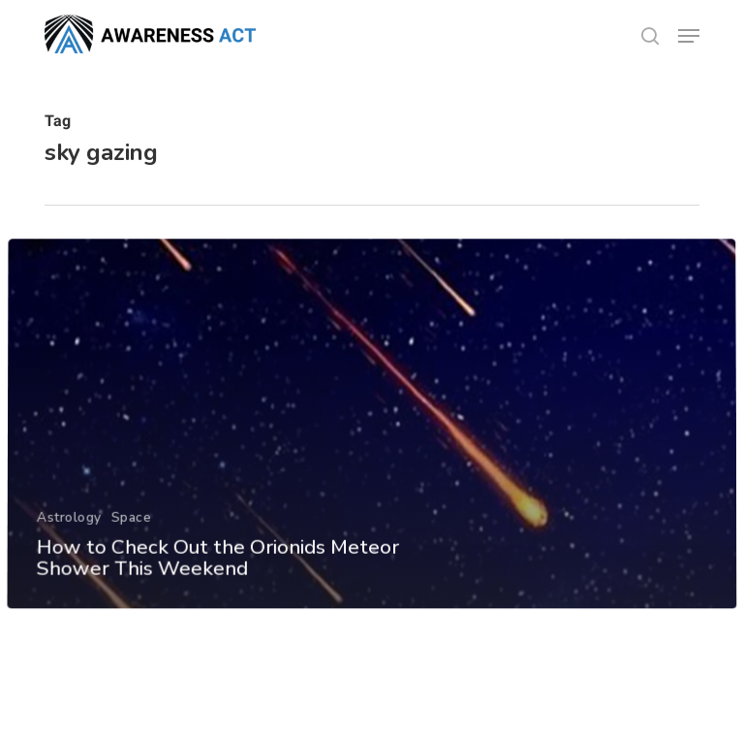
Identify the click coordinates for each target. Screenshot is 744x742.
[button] (688, 36)
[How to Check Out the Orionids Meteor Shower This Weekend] (372, 442)
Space (130, 535)
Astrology (68, 535)
